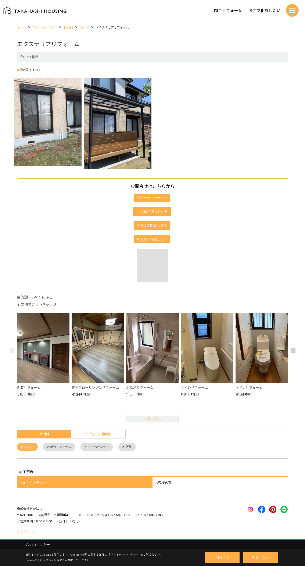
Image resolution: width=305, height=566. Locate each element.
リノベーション (102, 447)
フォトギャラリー (32, 483)
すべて (29, 447)
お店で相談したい (264, 10)
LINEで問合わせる (154, 211)
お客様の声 (163, 483)
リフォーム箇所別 (98, 434)
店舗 (133, 447)
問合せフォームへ (153, 198)
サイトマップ (29, 532)
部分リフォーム (62, 447)
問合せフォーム (228, 10)
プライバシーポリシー (124, 554)
